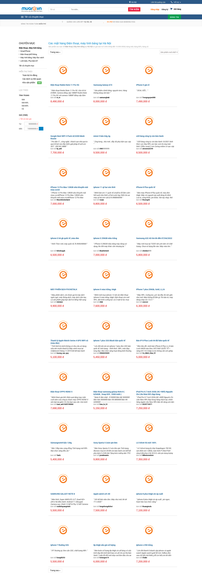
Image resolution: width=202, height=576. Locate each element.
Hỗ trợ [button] (176, 2)
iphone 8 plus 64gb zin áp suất (149, 493)
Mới (23, 99)
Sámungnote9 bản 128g (61, 442)
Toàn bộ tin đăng (29, 75)
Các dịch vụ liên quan (31, 79)
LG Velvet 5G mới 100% (146, 442)
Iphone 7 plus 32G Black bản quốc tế (109, 340)
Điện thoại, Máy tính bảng (30, 48)
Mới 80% (25, 106)
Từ (20, 124)
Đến (20, 128)
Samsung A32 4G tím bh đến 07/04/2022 (154, 238)
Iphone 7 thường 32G (59, 545)
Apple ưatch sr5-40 (101, 493)
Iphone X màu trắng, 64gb (104, 289)
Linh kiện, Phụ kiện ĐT (29, 61)
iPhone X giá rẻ (142, 85)
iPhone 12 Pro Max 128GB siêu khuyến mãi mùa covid (69, 188)
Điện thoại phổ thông (28, 54)
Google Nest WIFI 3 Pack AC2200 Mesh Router (67, 137)
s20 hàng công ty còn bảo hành (150, 136)
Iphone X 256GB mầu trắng (105, 238)
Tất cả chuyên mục (26, 65)
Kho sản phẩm (28, 82)
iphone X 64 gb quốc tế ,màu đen (64, 238)
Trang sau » (55, 52)
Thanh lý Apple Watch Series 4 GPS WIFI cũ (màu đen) (69, 341)
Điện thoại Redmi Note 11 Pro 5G (64, 85)
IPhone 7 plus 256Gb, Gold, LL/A (150, 289)
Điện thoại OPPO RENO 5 (61, 391)
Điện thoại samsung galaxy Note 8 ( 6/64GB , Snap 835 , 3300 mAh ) (109, 392)
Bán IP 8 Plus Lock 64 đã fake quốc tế (152, 340)
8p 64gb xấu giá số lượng (104, 545)
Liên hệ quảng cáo (158, 2)
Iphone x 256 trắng (144, 545)
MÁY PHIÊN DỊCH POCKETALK (63, 289)
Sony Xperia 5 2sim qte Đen (105, 442)
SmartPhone (25, 51)
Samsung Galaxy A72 (102, 85)
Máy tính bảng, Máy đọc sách (32, 57)
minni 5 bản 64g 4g (101, 136)
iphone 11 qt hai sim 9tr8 (104, 187)
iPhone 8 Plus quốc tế (145, 187)
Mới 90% (25, 102)
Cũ (23, 109)
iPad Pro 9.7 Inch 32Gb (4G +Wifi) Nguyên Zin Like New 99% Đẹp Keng (154, 392)
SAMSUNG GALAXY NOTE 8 (62, 493)
